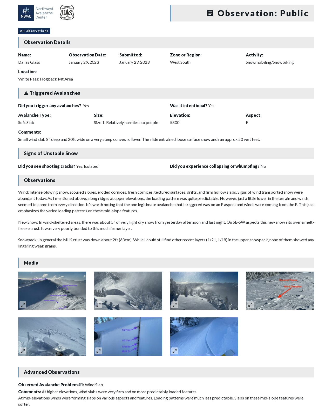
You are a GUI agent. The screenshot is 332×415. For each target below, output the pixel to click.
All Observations (34, 31)
